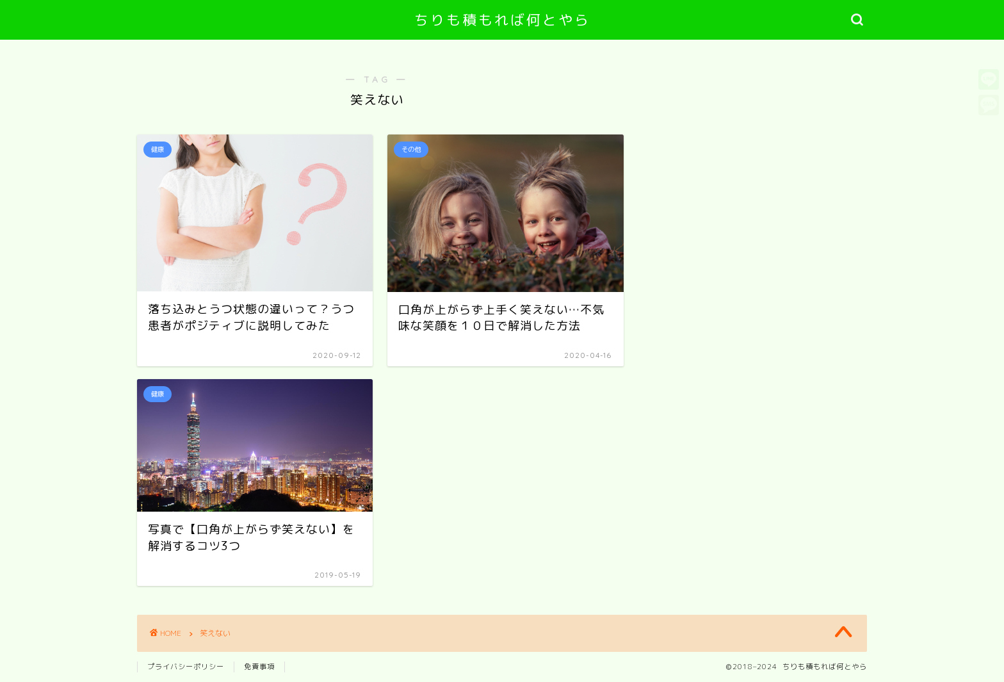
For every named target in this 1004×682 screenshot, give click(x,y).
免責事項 (259, 667)
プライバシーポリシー (185, 667)
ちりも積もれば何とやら (502, 19)
